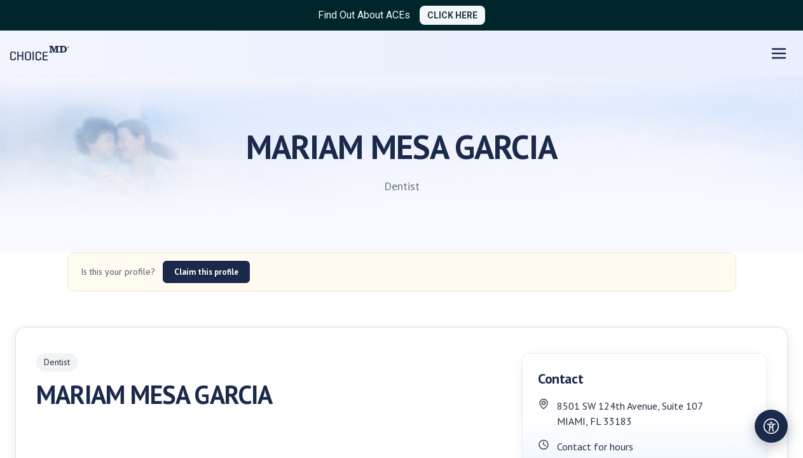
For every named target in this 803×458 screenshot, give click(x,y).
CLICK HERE (452, 15)
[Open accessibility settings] (771, 426)
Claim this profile (206, 272)
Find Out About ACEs (364, 15)
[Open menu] (779, 53)
